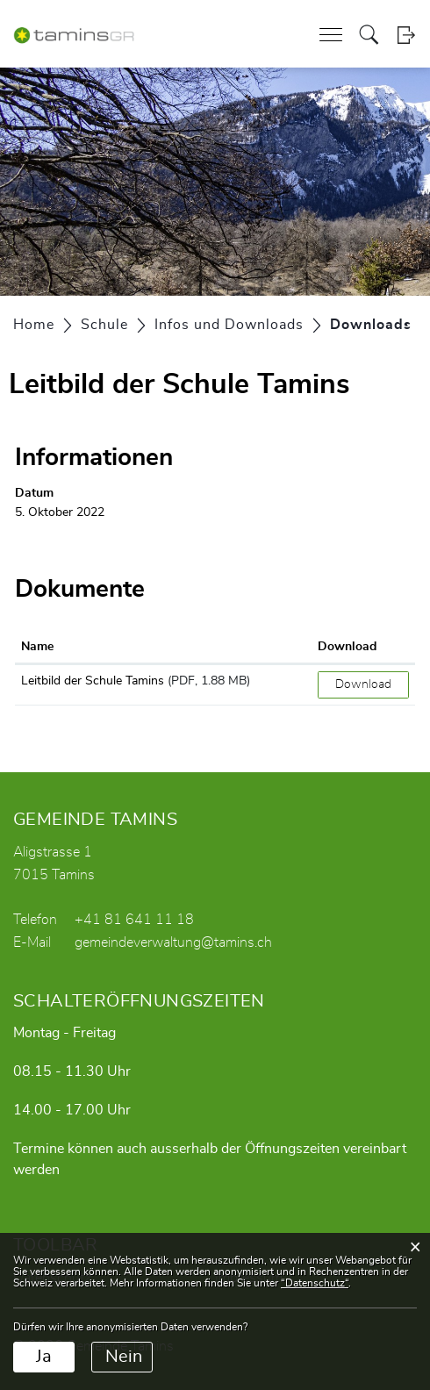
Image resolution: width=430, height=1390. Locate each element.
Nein (123, 1356)
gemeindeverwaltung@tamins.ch (173, 942)
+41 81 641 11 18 (134, 920)
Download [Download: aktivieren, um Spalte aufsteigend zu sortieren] (347, 647)
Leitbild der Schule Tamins (92, 681)
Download (363, 684)
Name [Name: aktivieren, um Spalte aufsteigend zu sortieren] (37, 647)
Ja (44, 1356)
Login (406, 34)
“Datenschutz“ (314, 1283)
